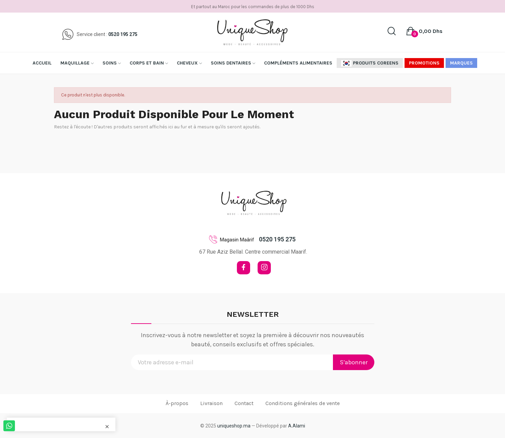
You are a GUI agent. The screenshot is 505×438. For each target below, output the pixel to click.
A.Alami (296, 425)
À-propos (177, 403)
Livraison (211, 403)
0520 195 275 (122, 34)
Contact (244, 403)
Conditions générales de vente (302, 403)
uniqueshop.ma (233, 425)
